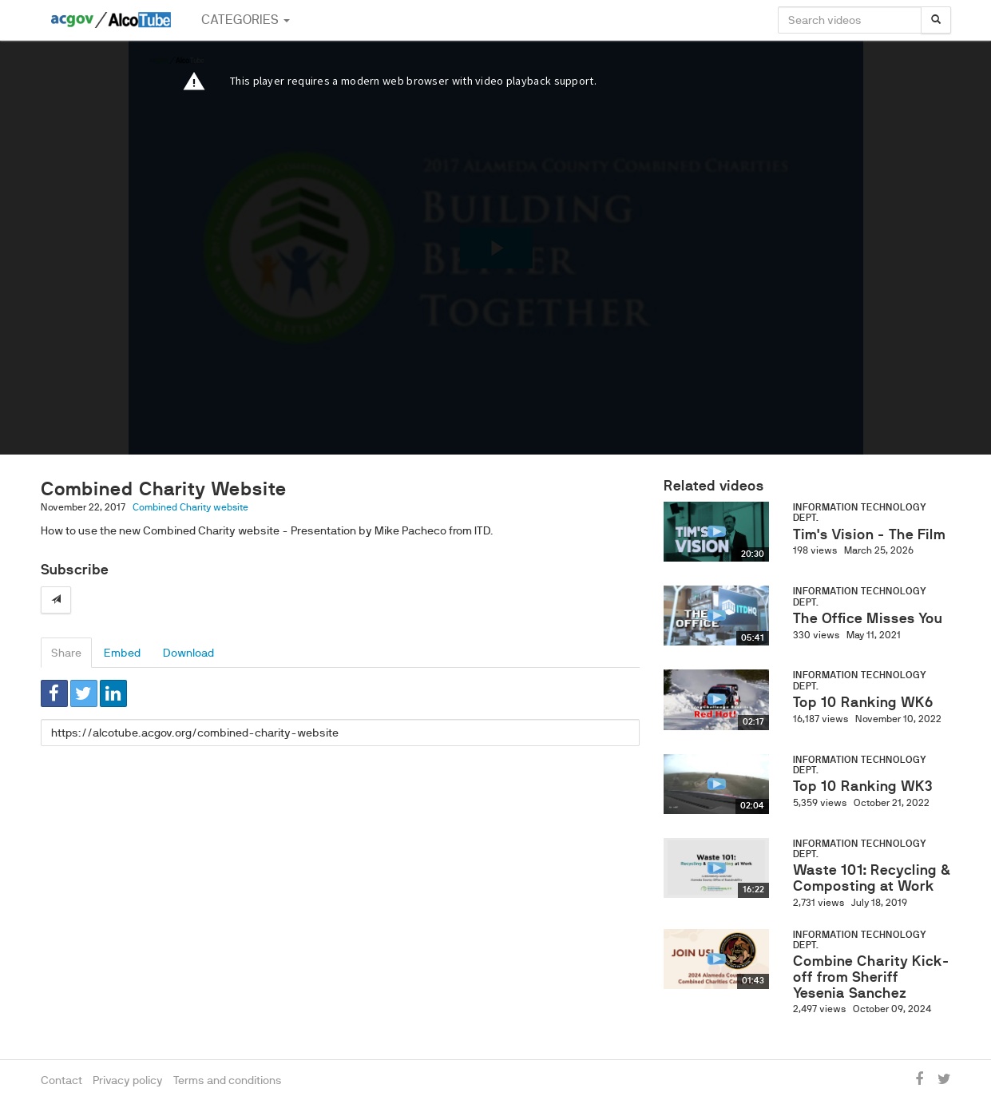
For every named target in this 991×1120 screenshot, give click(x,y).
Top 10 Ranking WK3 (863, 786)
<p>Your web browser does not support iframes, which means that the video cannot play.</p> (496, 248)
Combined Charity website (190, 507)
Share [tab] (66, 652)
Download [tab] (188, 652)
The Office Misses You (867, 618)
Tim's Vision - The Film (869, 534)
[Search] (936, 20)
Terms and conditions (227, 1080)
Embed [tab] (122, 652)
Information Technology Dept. (859, 512)
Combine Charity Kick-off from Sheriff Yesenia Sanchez (871, 977)
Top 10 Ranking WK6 (863, 702)
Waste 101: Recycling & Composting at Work (871, 878)
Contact (61, 1080)
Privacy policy (128, 1080)
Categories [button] (245, 19)
